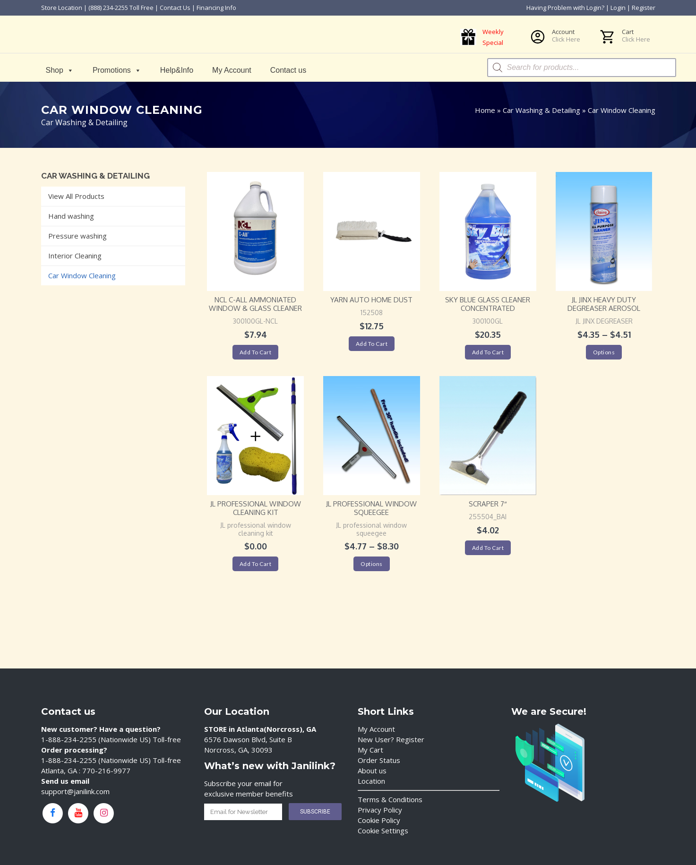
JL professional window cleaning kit (255, 508)
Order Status (379, 760)
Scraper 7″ (488, 503)
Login (618, 7)
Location (371, 781)
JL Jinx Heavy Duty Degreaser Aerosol (603, 304)
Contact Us (175, 7)
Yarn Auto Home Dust (371, 299)
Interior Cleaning (75, 255)
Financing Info (216, 7)
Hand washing (71, 216)
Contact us (288, 70)
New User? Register (391, 739)
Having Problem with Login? (565, 7)
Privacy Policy (380, 809)
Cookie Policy (379, 820)
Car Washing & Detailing (541, 110)
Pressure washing (77, 235)
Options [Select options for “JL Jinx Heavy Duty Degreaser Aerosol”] (604, 352)
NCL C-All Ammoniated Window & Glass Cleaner (255, 304)
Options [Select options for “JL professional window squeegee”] (372, 563)
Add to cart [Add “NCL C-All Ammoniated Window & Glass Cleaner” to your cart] (256, 352)
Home (485, 110)
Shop (60, 70)
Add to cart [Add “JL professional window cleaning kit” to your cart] (256, 563)
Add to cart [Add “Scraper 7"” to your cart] (488, 547)
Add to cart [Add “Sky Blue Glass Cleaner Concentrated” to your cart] (488, 352)
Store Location (61, 7)
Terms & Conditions (390, 799)
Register (643, 7)
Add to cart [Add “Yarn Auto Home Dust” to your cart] (372, 343)
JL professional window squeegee (371, 508)
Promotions (117, 70)
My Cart (370, 749)
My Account (231, 70)
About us (372, 770)
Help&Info (176, 70)
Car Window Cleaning (82, 275)
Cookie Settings (383, 830)
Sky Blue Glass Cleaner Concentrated (487, 304)
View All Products (76, 196)
